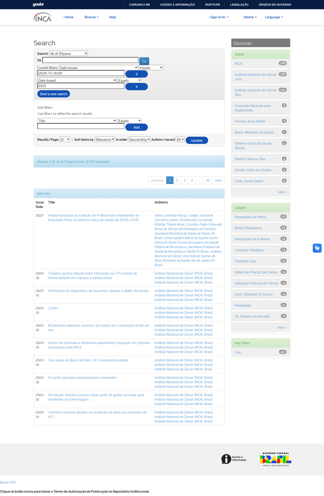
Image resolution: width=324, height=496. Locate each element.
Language (274, 17)
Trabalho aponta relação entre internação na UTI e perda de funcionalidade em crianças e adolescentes (92, 275)
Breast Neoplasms (248, 228)
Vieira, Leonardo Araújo (171, 215)
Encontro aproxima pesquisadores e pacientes (82, 377)
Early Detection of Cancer (254, 294)
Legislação (239, 4)
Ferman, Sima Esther (250, 121)
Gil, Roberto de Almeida (252, 316)
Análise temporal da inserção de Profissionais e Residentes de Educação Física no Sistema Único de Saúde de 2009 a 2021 (93, 217)
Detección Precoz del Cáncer (256, 272)
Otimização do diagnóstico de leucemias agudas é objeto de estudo (98, 290)
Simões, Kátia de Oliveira (253, 170)
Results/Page (47, 139)
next (218, 180)
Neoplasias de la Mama (252, 239)
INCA (238, 63)
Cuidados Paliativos (249, 250)
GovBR (38, 3)
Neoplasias (243, 305)
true (238, 352)
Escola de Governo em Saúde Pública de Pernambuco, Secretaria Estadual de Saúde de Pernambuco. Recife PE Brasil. (187, 246)
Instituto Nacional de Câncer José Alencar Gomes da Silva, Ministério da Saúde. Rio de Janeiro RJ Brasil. (188, 258)
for (39, 60)
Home (68, 17)
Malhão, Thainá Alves (169, 224)
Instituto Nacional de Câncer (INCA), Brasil (183, 273)
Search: (42, 53)
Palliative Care (245, 261)
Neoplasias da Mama (250, 217)
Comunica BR (139, 4)
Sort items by (84, 139)
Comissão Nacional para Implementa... (253, 107)
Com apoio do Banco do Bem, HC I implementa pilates (88, 360)
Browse (92, 17)
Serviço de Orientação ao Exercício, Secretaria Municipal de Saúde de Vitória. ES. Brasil (185, 233)
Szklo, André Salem (249, 181)
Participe (212, 4)
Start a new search (53, 94)
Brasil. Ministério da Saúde (254, 132)
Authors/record (163, 139)
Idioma (250, 17)
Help (112, 17)
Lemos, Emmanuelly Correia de (190, 219)
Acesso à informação (177, 4)
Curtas (53, 308)
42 (208, 180)
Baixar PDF (8, 482)
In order (121, 139)
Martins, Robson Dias (250, 159)
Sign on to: (219, 17)
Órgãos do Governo (275, 4)
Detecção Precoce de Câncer (256, 283)
